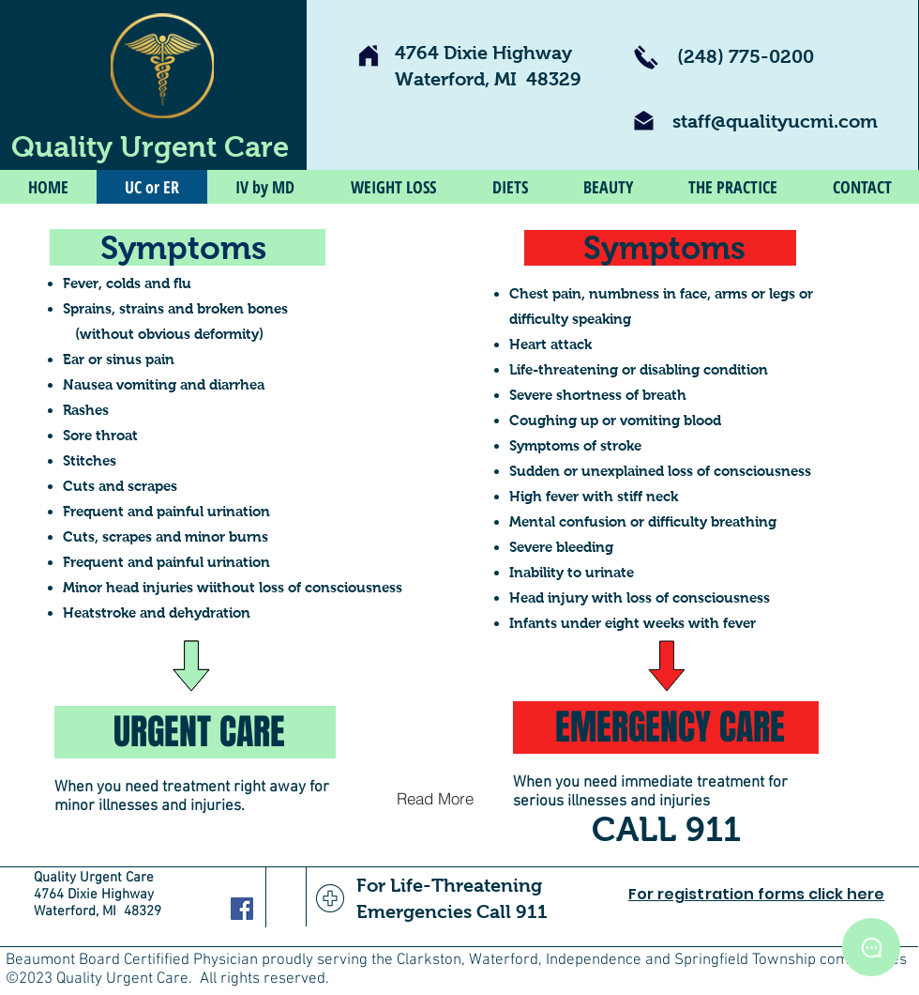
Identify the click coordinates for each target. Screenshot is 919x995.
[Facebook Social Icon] (242, 908)
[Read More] (434, 798)
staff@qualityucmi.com (775, 121)
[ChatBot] (871, 947)
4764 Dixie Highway (483, 52)
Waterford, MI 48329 (488, 79)
